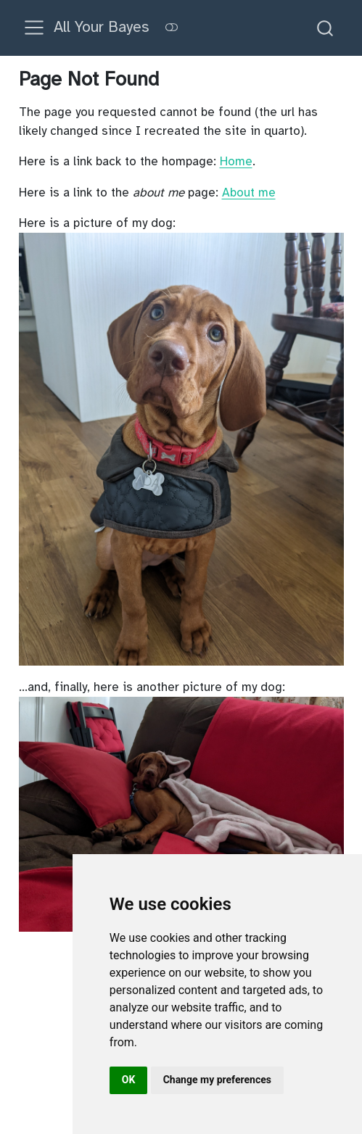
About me (249, 192)
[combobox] (325, 27)
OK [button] (129, 1079)
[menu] (34, 27)
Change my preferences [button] (217, 1079)
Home (236, 161)
